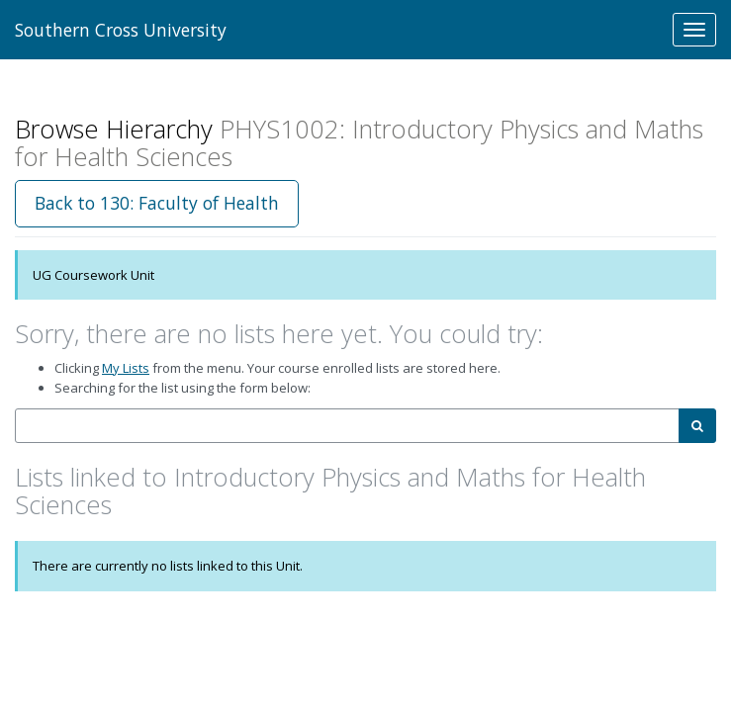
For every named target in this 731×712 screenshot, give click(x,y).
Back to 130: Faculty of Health (157, 203)
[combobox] (347, 425)
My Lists (125, 368)
